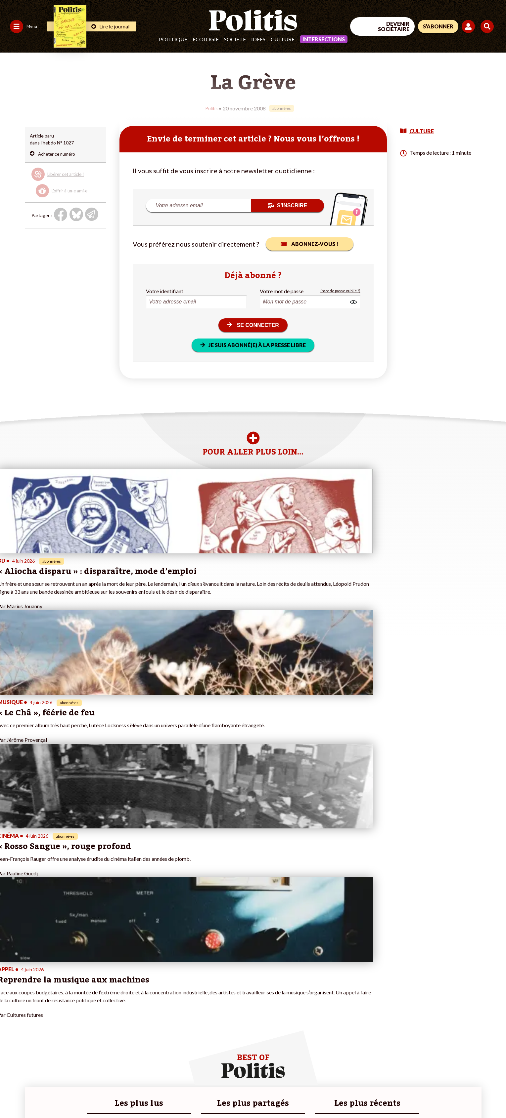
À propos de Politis (101, 1011)
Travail (47, 990)
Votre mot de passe (281, 291)
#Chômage (171, 1011)
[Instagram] (471, 1068)
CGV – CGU (145, 1095)
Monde (48, 983)
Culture (283, 39)
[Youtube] (450, 1068)
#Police (167, 990)
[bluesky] (429, 1068)
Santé (47, 1011)
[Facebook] (409, 1068)
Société (235, 39)
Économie (51, 997)
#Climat (168, 983)
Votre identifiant (164, 291)
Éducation (51, 1004)
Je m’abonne (94, 997)
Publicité (243, 1095)
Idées (258, 39)
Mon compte (95, 1018)
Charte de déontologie (99, 1095)
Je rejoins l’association (105, 1004)
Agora (9, 983)
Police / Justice (56, 1018)
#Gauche (169, 997)
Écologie (206, 39)
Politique (173, 39)
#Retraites (171, 1004)
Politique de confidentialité (195, 1095)
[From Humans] (416, 1083)
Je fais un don (96, 983)
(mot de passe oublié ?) (340, 290)
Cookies (269, 1095)
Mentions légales (47, 1095)
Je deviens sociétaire (103, 990)
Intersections (323, 39)
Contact (12, 1095)
